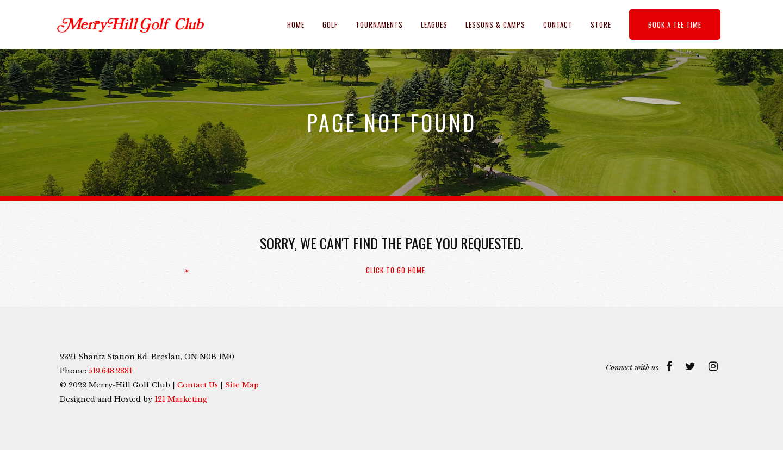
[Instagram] (713, 366)
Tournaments (379, 24)
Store (601, 24)
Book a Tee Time (674, 24)
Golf (330, 24)
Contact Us (197, 385)
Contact (558, 24)
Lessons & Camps (495, 24)
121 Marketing (180, 399)
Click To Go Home (395, 270)
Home (295, 24)
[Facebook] (669, 366)
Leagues (434, 24)
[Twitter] (690, 366)
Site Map (242, 385)
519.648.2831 (110, 371)
